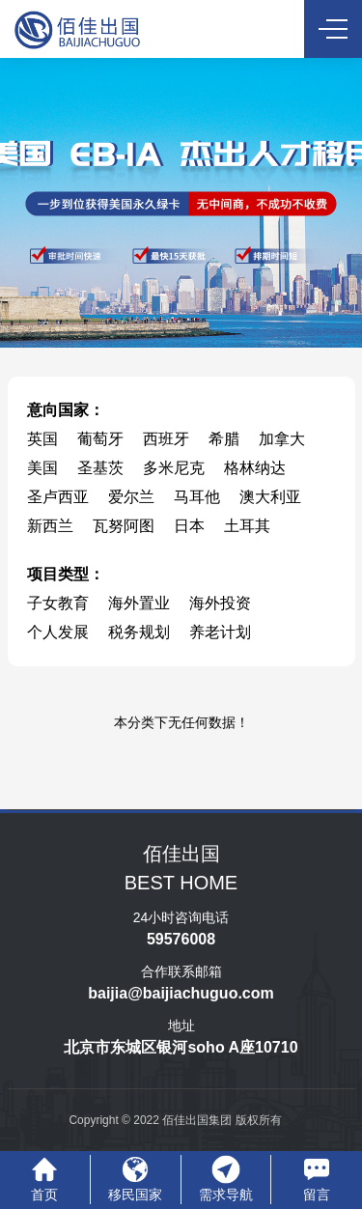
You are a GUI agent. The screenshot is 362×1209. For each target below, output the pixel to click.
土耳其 (247, 526)
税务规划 (139, 632)
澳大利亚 (270, 497)
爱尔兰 (131, 497)
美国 (42, 468)
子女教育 (58, 603)
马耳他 (197, 497)
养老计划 (220, 632)
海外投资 (220, 603)
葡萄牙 (100, 439)
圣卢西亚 (58, 497)
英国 (42, 439)
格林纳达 (255, 468)
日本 (189, 526)
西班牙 (166, 439)
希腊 (224, 439)
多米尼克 (174, 468)
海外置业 (139, 603)
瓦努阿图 (123, 526)
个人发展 (58, 632)
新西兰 (50, 526)
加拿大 (282, 439)
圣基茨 (100, 468)
